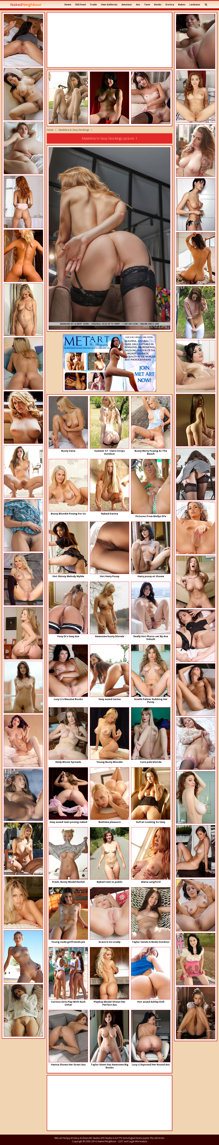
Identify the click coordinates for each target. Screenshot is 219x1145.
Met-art (58, 1138)
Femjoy (66, 1138)
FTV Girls (123, 1138)
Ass (138, 4)
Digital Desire (135, 1138)
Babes (181, 4)
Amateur (127, 4)
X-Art (115, 1138)
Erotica (170, 4)
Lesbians (194, 4)
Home (67, 4)
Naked (26, 4)
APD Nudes (106, 1138)
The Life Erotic (157, 1138)
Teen (147, 4)
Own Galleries (109, 4)
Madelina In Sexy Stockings (74, 129)
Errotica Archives (80, 1138)
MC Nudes (94, 1138)
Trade (93, 4)
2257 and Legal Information (132, 1141)
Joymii (146, 1138)
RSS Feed (80, 4)
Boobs (157, 4)
